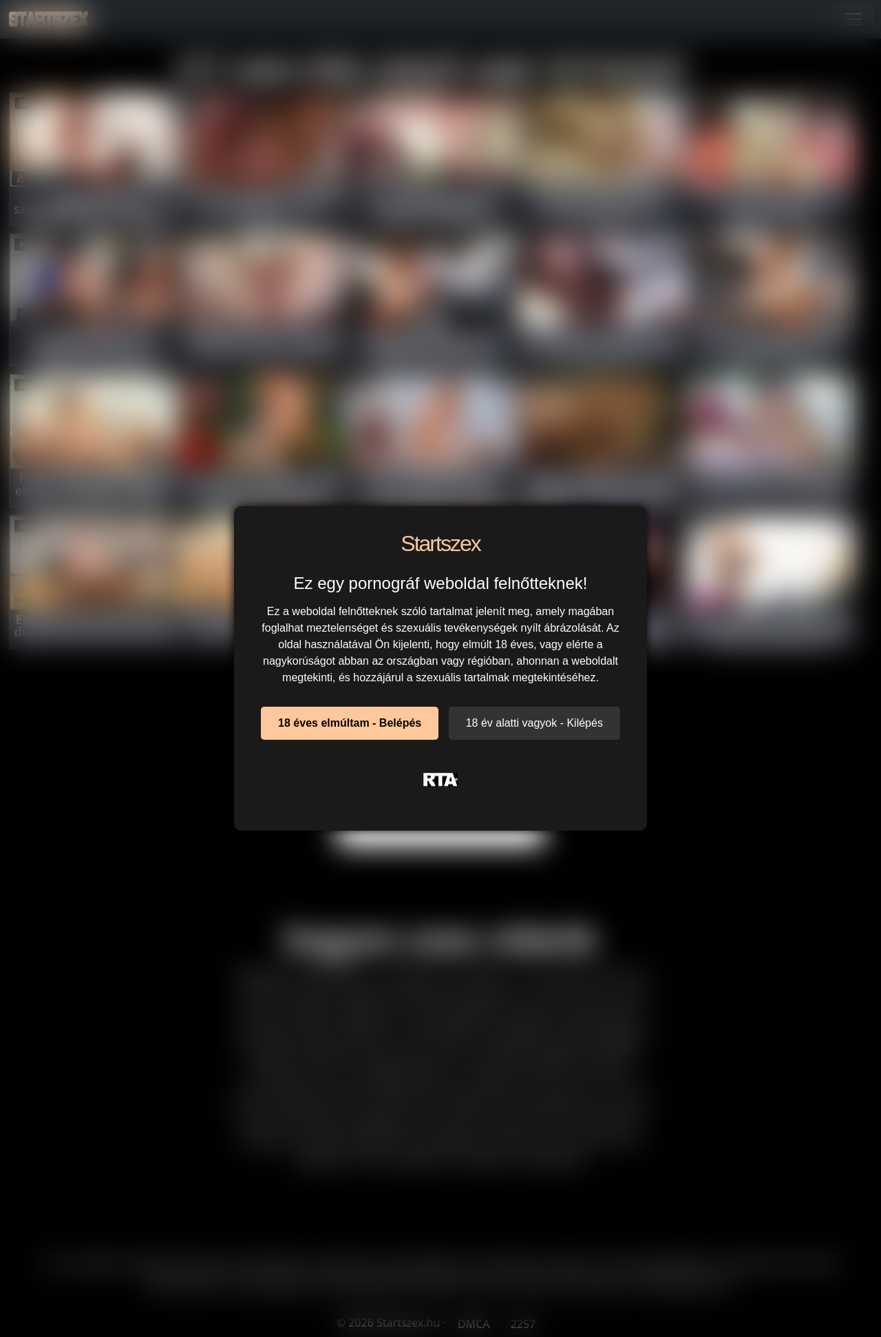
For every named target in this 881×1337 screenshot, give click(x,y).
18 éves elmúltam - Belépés (349, 723)
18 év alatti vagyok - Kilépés (534, 723)
